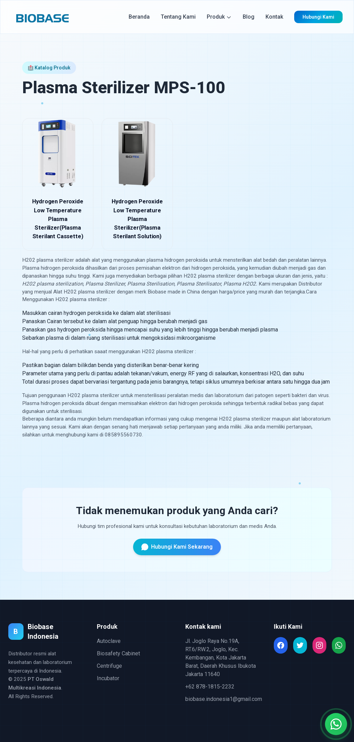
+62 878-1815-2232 (209, 686)
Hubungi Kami (318, 17)
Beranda (139, 16)
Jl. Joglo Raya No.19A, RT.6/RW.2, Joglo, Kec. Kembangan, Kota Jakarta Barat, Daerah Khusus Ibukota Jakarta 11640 (220, 657)
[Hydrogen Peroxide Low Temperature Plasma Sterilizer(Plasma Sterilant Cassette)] (57, 184)
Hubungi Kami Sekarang (177, 546)
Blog (248, 16)
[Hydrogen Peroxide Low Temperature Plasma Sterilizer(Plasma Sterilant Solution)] (137, 184)
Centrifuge (109, 666)
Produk (219, 16)
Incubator (108, 678)
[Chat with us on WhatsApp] (336, 724)
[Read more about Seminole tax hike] (281, 645)
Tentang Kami (178, 16)
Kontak (274, 16)
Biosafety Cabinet (118, 653)
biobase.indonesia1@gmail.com (223, 699)
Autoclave (109, 641)
